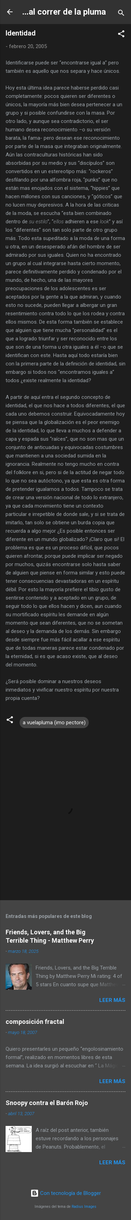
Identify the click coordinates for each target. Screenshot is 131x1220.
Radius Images (84, 1206)
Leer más (112, 1000)
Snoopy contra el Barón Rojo (47, 1102)
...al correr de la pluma (64, 12)
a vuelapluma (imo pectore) (54, 722)
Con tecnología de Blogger (65, 1193)
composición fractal (35, 1021)
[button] (121, 35)
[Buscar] (121, 14)
